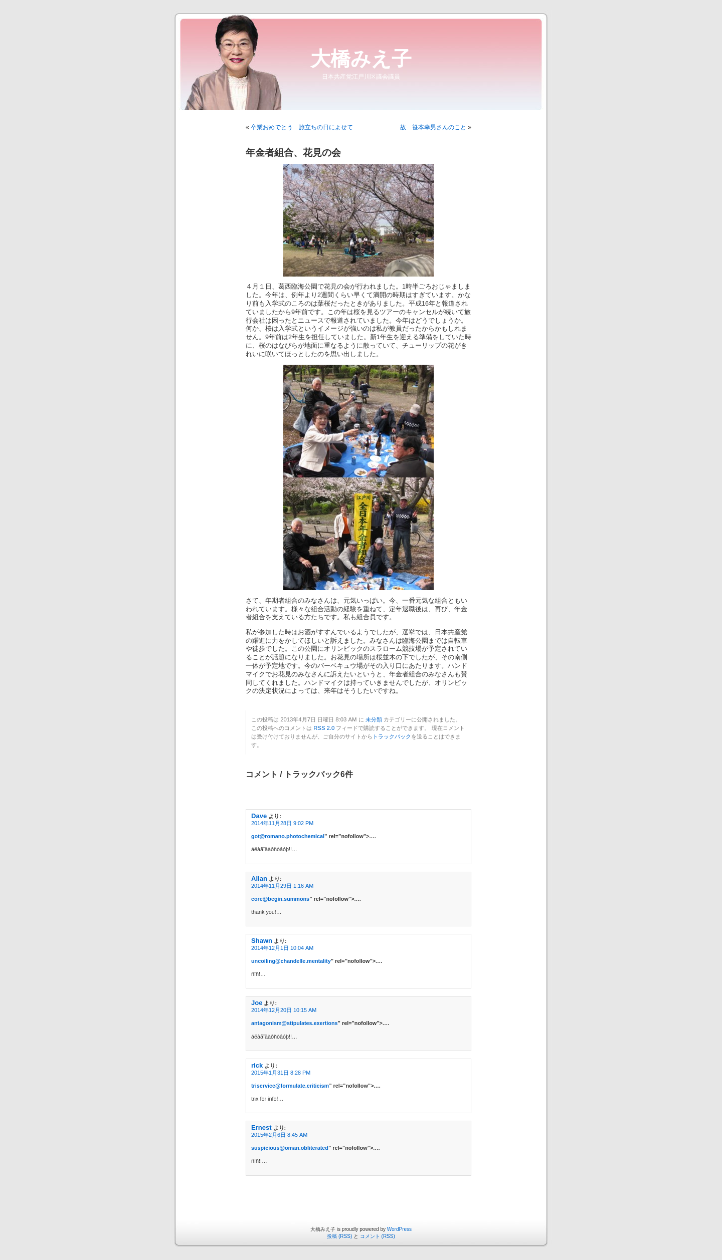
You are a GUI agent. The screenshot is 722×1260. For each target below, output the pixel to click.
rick (257, 1065)
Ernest (261, 1127)
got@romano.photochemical (287, 836)
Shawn (261, 940)
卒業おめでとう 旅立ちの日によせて (302, 127)
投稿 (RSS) (339, 1236)
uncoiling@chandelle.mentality (291, 961)
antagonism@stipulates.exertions (294, 1023)
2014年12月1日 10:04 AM (282, 948)
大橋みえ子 (361, 59)
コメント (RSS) (377, 1236)
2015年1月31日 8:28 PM (280, 1073)
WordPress (399, 1229)
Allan (259, 878)
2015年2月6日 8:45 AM (279, 1135)
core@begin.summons (280, 899)
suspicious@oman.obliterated (289, 1148)
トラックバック (392, 736)
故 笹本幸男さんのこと (433, 127)
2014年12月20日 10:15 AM (283, 1010)
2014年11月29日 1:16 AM (282, 886)
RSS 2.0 (323, 728)
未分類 (374, 719)
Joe (256, 1002)
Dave (259, 816)
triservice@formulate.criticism (290, 1086)
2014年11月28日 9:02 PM (282, 823)
